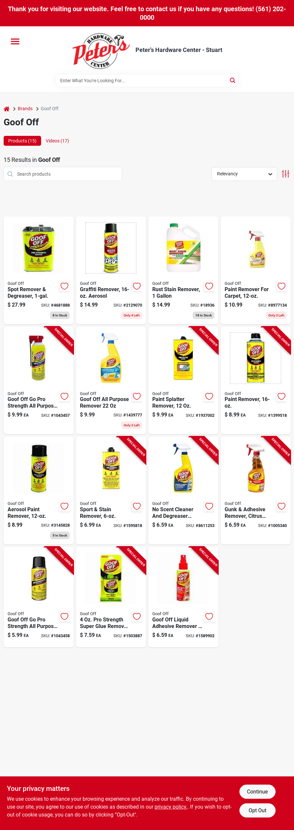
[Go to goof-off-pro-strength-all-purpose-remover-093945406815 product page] (39, 381)
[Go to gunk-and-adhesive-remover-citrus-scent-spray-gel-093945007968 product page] (256, 490)
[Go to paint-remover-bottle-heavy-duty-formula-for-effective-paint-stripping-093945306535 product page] (256, 381)
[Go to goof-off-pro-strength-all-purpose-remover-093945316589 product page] (39, 597)
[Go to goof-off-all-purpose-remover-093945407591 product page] (111, 381)
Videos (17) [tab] (57, 140)
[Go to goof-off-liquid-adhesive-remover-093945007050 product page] (183, 597)
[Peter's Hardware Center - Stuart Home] (101, 50)
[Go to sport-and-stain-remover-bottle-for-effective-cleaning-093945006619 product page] (111, 490)
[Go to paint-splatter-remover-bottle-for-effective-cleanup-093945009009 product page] (183, 381)
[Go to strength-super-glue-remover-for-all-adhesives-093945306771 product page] (111, 597)
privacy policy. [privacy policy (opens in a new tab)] (171, 807)
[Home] (7, 108)
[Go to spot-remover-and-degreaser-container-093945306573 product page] (39, 270)
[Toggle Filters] (285, 174)
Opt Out (257, 810)
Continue (257, 792)
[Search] (233, 80)
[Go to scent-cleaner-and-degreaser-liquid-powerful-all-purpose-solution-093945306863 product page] (183, 490)
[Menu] (15, 41)
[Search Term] (147, 80)
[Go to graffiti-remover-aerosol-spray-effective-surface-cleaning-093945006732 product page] (111, 270)
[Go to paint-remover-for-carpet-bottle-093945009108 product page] (256, 270)
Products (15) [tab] (22, 140)
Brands (25, 108)
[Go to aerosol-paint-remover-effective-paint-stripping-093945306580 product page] (39, 490)
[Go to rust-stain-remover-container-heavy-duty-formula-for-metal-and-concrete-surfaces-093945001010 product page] (183, 270)
